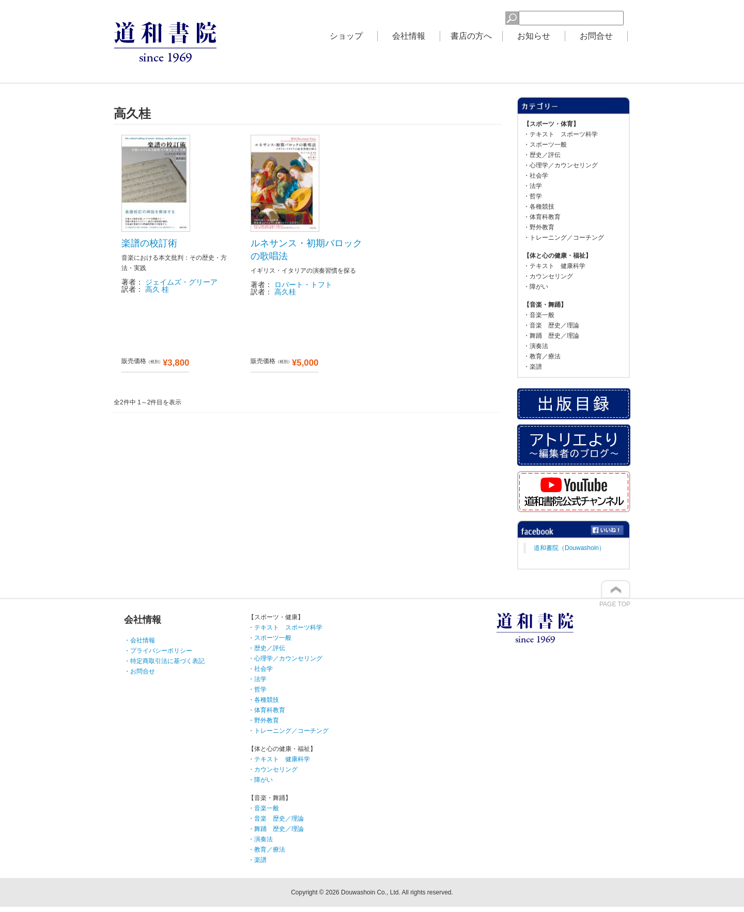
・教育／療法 (542, 356)
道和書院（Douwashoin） (569, 548)
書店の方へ (471, 36)
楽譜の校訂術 (149, 243)
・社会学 (535, 175)
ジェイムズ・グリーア (181, 282)
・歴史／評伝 (542, 155)
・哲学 (532, 196)
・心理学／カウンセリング (560, 165)
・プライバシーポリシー (158, 650)
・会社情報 (139, 640)
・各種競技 (538, 206)
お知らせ (533, 36)
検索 (488, 16)
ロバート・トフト (303, 284)
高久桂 (285, 292)
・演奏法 (535, 346)
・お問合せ (139, 671)
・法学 (532, 186)
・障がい (535, 286)
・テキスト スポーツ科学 (560, 134)
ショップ (346, 36)
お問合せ (596, 36)
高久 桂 (157, 289)
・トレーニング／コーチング (563, 237)
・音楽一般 (538, 315)
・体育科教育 (542, 217)
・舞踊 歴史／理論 (551, 335)
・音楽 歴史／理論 (551, 325)
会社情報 (408, 36)
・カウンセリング (548, 276)
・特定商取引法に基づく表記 (164, 661)
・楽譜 (532, 366)
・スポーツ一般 (545, 144)
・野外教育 (538, 227)
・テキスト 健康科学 (554, 266)
